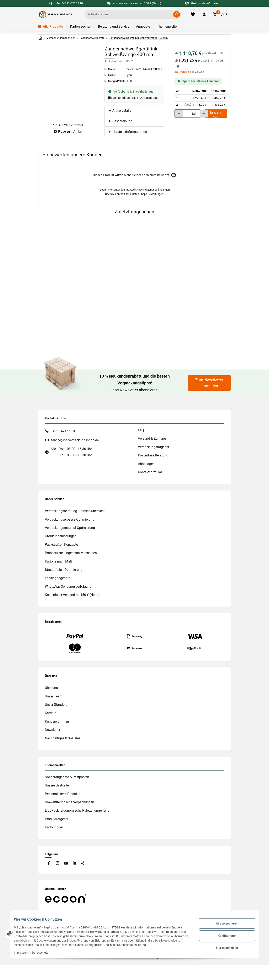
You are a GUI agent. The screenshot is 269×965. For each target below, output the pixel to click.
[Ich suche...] (130, 14)
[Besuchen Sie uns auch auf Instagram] (57, 863)
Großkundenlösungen (60, 536)
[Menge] (186, 113)
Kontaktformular (150, 472)
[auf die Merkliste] (68, 125)
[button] (204, 14)
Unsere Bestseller (57, 785)
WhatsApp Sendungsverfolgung (68, 586)
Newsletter (52, 730)
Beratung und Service (113, 26)
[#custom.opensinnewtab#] (65, 898)
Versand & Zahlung (152, 438)
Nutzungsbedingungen (156, 189)
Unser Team (53, 696)
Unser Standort (56, 705)
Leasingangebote (57, 578)
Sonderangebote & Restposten (67, 777)
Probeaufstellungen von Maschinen (71, 553)
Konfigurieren (224, 935)
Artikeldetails (121, 111)
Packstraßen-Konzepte (61, 545)
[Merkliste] (193, 14)
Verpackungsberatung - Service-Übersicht (75, 511)
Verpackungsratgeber (153, 447)
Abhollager (146, 464)
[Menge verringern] (179, 113)
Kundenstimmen (57, 721)
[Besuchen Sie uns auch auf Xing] (82, 863)
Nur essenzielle (224, 946)
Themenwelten (167, 26)
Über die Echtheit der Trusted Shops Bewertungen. (134, 194)
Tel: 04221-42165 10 (70, 3)
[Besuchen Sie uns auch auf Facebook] (49, 863)
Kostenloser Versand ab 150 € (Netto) (72, 595)
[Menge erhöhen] (204, 113)
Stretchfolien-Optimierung (63, 570)
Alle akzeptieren (224, 925)
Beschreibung (122, 121)
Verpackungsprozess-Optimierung (69, 519)
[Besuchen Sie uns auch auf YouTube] (65, 863)
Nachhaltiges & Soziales (62, 738)
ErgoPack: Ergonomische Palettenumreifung (77, 810)
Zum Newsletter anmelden (209, 383)
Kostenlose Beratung (153, 455)
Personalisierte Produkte (62, 794)
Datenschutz (43, 952)
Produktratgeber (56, 819)
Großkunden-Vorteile (201, 3)
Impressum (24, 952)
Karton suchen (80, 26)
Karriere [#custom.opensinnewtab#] (50, 713)
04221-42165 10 (63, 431)
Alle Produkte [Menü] (50, 26)
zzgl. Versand (182, 71)
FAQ (141, 430)
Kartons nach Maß (58, 561)
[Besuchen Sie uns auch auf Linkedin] (74, 863)
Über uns (51, 688)
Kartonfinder (54, 827)
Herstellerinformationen (129, 132)
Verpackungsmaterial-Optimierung (70, 528)
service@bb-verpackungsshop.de (75, 440)
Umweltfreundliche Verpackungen (69, 802)
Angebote (143, 26)
